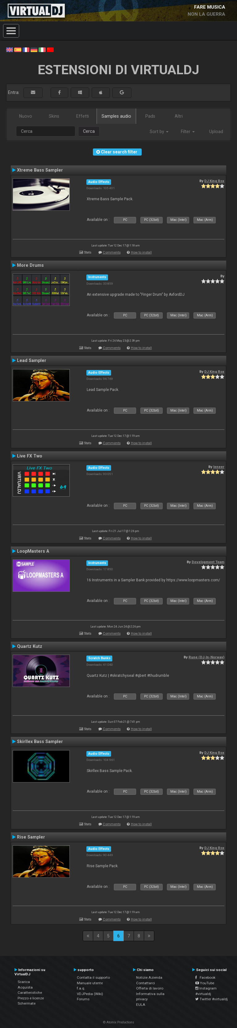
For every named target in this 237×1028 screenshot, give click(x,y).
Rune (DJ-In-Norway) (206, 657)
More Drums (30, 265)
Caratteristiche (30, 992)
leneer (218, 467)
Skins (54, 116)
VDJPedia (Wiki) (90, 994)
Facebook (205, 977)
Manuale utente (90, 983)
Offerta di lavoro (149, 988)
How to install (141, 252)
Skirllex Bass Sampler (40, 741)
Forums (83, 999)
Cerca (89, 131)
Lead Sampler (31, 360)
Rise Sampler (31, 837)
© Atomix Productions (118, 1022)
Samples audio (116, 116)
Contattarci (145, 983)
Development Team (208, 562)
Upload (216, 131)
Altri (179, 116)
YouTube (204, 983)
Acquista (25, 987)
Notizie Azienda (149, 977)
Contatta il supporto (93, 977)
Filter (188, 131)
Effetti (82, 116)
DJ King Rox (214, 181)
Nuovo (25, 116)
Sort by (159, 131)
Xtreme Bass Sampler (40, 170)
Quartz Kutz (29, 646)
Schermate (26, 1003)
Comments (112, 252)
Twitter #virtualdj (211, 999)
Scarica (24, 982)
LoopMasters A (33, 551)
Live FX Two (29, 455)
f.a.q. (81, 988)
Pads (150, 116)
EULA (140, 1004)
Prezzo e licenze (31, 998)
